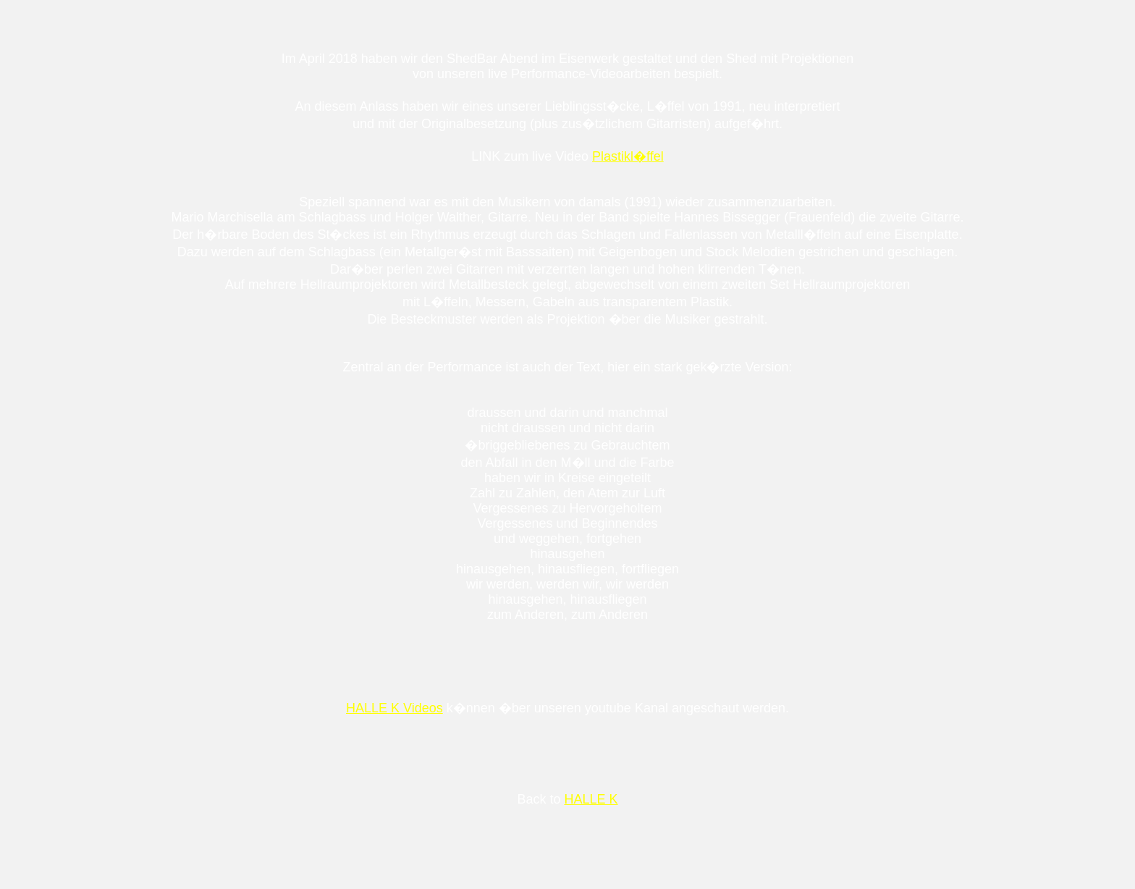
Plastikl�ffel (628, 156)
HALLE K (590, 799)
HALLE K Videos (394, 708)
